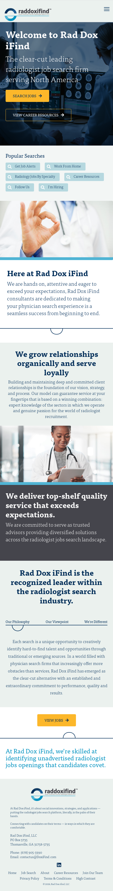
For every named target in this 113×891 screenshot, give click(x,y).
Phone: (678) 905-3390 (26, 852)
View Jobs (54, 720)
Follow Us (18, 187)
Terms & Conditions (58, 878)
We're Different (95, 622)
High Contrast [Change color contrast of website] (86, 878)
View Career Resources (36, 115)
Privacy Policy (29, 878)
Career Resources (82, 176)
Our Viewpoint (57, 622)
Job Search (28, 872)
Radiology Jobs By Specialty (31, 176)
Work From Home (64, 166)
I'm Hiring (52, 187)
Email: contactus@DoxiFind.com (33, 856)
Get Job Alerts (21, 166)
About (45, 872)
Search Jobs (25, 96)
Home (12, 872)
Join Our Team (93, 872)
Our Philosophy (18, 622)
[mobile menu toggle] (107, 9)
